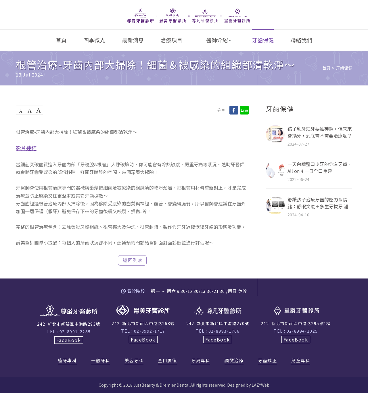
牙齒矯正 (267, 360)
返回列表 (133, 260)
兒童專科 (300, 360)
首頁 (326, 68)
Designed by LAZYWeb (248, 385)
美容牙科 (133, 360)
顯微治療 (234, 360)
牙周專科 (200, 360)
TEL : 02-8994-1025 (296, 331)
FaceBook (68, 340)
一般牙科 (100, 360)
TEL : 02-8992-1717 (143, 331)
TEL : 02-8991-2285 (69, 331)
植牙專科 (67, 360)
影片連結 (26, 148)
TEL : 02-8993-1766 (218, 331)
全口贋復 (167, 360)
